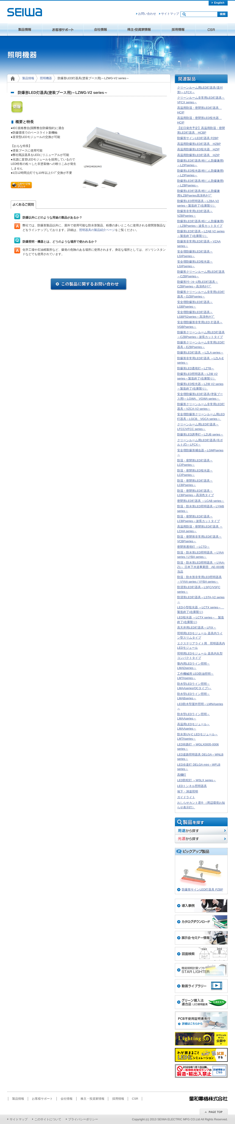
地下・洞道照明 (187, 791)
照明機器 (46, 78)
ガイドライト (186, 797)
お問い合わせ (147, 13)
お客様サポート (62, 29)
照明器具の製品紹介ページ (97, 230)
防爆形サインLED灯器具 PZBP (197, 138)
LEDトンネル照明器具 (192, 786)
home (13, 78)
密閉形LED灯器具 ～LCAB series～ (200, 501)
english (218, 3)
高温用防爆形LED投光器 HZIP (198, 149)
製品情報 (24, 29)
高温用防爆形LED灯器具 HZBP (199, 144)
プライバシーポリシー (83, 1119)
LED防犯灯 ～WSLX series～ (196, 780)
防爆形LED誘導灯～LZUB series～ (200, 434)
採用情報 (178, 29)
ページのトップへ (214, 1112)
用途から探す (201, 830)
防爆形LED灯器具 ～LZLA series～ (200, 352)
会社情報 (100, 29)
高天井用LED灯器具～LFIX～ (196, 627)
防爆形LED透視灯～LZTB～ (195, 368)
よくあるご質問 (23, 204)
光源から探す (201, 839)
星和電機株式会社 (24, 12)
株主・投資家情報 (139, 29)
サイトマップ (170, 13)
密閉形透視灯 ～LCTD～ (193, 546)
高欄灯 (181, 774)
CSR (211, 29)
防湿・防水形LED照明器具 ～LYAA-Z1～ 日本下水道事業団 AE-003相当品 (201, 567)
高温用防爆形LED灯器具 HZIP (198, 155)
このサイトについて (47, 1119)
